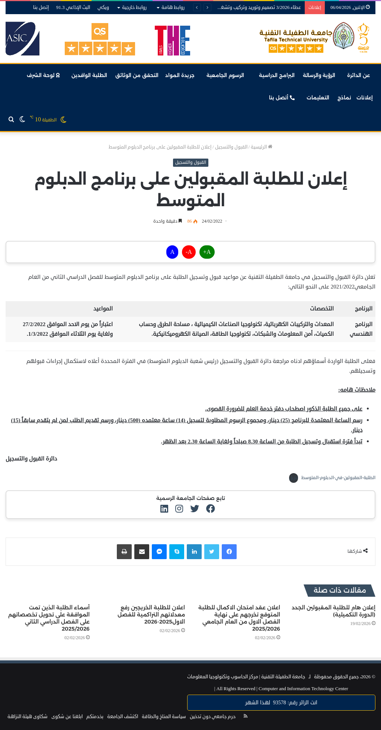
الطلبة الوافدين (89, 75)
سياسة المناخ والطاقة (164, 716)
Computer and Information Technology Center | (281, 688)
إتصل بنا (41, 7)
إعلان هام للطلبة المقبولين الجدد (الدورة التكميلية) (333, 611)
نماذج (344, 98)
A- (189, 252)
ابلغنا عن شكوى (67, 716)
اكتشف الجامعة (122, 716)
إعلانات (364, 98)
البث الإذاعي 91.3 (73, 7)
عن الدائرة (358, 75)
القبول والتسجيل (231, 147)
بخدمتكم (94, 716)
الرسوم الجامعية (225, 75)
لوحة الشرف (43, 75)
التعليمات (318, 98)
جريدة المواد (180, 75)
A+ (207, 252)
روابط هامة (173, 7)
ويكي (103, 7)
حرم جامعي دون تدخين (213, 716)
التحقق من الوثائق (137, 75)
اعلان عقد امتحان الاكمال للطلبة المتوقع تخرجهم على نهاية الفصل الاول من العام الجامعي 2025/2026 (239, 618)
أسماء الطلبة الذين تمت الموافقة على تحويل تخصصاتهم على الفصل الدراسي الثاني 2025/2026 (49, 618)
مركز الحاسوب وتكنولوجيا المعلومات (222, 676)
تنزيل (293, 478)
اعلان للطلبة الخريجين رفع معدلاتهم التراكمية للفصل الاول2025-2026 (151, 614)
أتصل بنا (282, 98)
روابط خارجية (134, 7)
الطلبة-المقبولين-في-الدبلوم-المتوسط (338, 478)
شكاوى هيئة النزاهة (27, 716)
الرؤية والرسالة (319, 75)
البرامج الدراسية (277, 75)
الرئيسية (261, 147)
